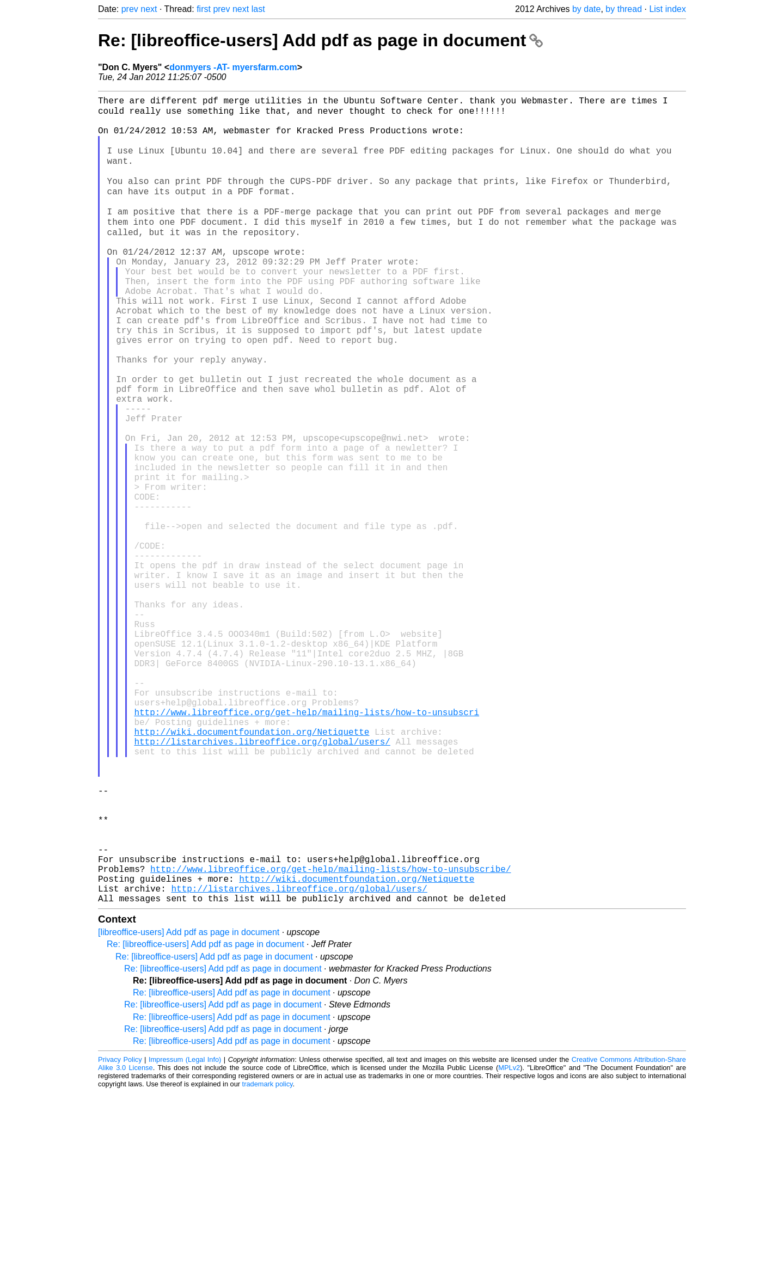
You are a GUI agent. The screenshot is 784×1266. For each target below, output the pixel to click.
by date (586, 9)
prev (129, 9)
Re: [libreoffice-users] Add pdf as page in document (320, 40)
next (148, 9)
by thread (623, 9)
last (258, 9)
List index (667, 9)
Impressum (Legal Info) (185, 1233)
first (204, 9)
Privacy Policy (120, 1233)
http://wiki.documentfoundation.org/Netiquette (251, 868)
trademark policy (267, 1257)
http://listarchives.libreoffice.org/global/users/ (262, 880)
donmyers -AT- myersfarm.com (233, 67)
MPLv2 (509, 1241)
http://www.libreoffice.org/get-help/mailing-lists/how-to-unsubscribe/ (330, 1036)
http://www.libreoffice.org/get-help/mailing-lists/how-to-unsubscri (306, 844)
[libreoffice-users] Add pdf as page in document (188, 1105)
